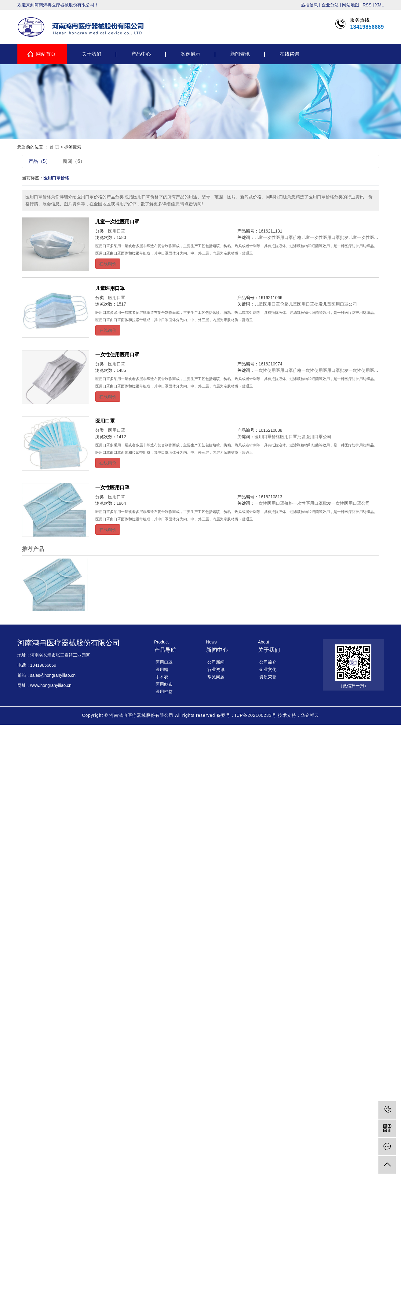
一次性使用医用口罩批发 (324, 370)
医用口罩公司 (318, 436)
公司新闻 (215, 662)
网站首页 (46, 54)
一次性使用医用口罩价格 (277, 370)
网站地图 (350, 4)
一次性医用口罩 (112, 487)
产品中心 (141, 54)
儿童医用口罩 (110, 288)
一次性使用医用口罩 (117, 354)
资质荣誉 (267, 676)
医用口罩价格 (267, 436)
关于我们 (91, 54)
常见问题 (215, 676)
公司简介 (267, 662)
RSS (367, 4)
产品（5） (39, 161)
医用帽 (161, 669)
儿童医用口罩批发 (306, 304)
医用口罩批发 (293, 436)
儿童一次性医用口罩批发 (324, 237)
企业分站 (330, 4)
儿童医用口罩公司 (340, 304)
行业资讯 (215, 669)
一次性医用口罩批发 (312, 503)
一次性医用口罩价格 (273, 503)
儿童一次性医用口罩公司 (372, 237)
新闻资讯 (240, 54)
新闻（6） (74, 161)
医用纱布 (164, 684)
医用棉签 (164, 691)
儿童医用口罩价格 (271, 304)
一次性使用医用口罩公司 (372, 370)
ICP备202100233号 (255, 715)
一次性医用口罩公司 (350, 503)
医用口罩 (116, 231)
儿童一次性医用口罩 (117, 221)
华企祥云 (310, 715)
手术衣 (161, 676)
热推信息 (309, 4)
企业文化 (267, 669)
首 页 (54, 147)
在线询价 (107, 263)
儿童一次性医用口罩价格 (277, 237)
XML (379, 4)
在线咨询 (289, 54)
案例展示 (190, 54)
